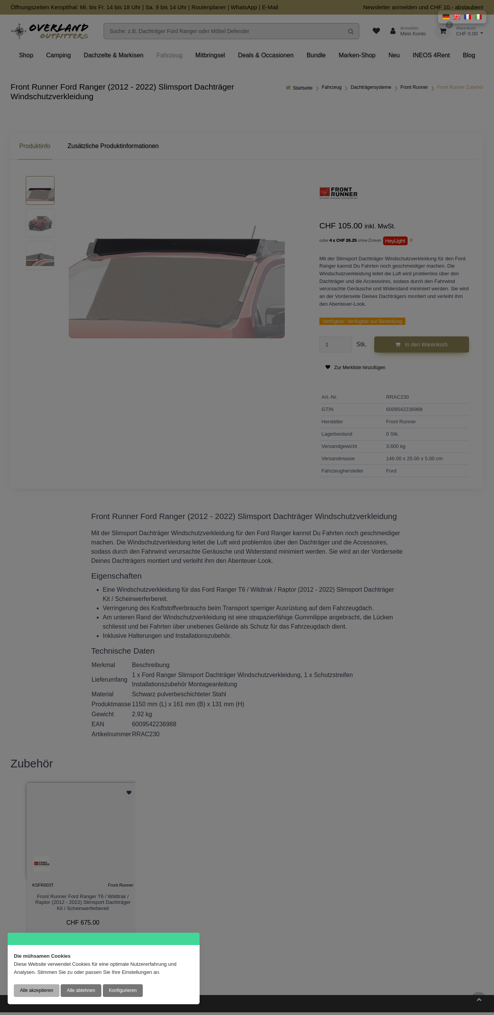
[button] (446, 16)
